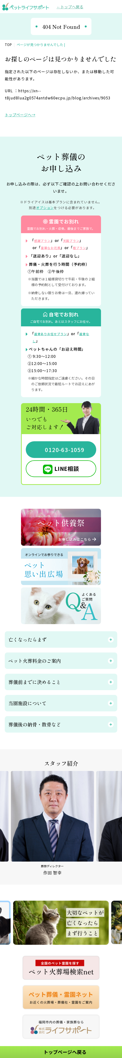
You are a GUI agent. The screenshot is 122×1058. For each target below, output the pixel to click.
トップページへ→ (20, 115)
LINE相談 (66, 476)
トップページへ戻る (64, 1051)
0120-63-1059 (65, 457)
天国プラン (77, 240)
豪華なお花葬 (53, 247)
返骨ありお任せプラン (54, 341)
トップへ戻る (71, 7)
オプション (45, 207)
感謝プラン (44, 240)
